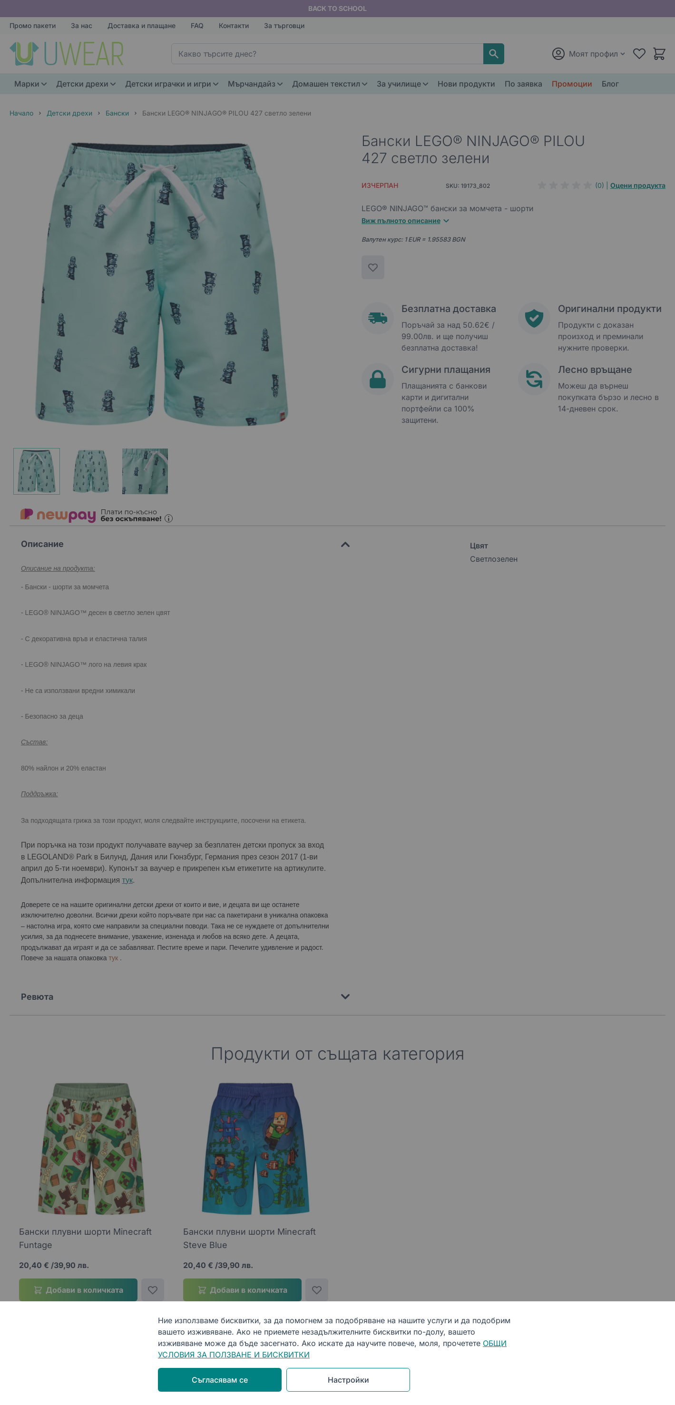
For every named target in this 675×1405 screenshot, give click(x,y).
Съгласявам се (220, 1380)
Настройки (348, 1380)
